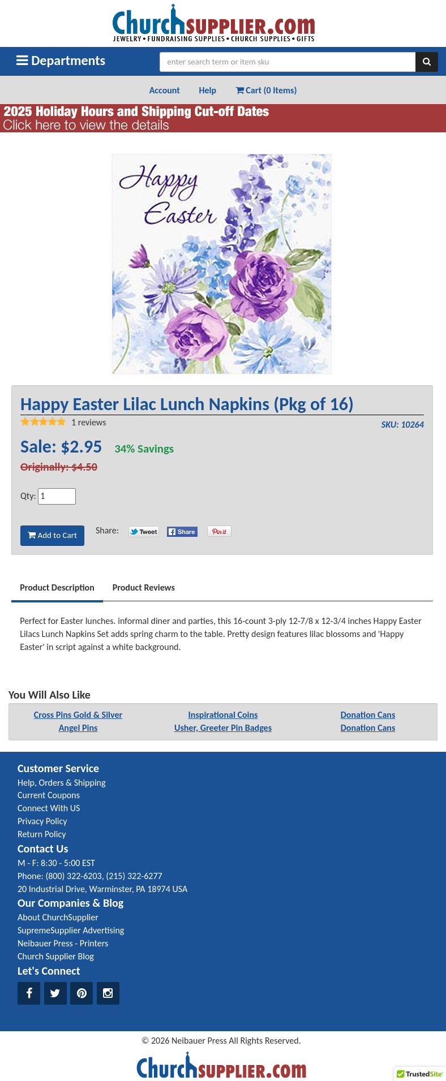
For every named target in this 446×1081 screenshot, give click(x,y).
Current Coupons (49, 795)
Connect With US (49, 808)
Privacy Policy (42, 821)
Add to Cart (52, 535)
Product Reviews (144, 587)
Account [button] (164, 90)
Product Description (57, 587)
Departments (60, 60)
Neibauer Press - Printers (63, 943)
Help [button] (207, 90)
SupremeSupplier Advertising (71, 930)
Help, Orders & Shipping (62, 782)
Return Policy (42, 834)
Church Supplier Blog (56, 956)
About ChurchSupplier (58, 917)
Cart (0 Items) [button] (266, 90)
